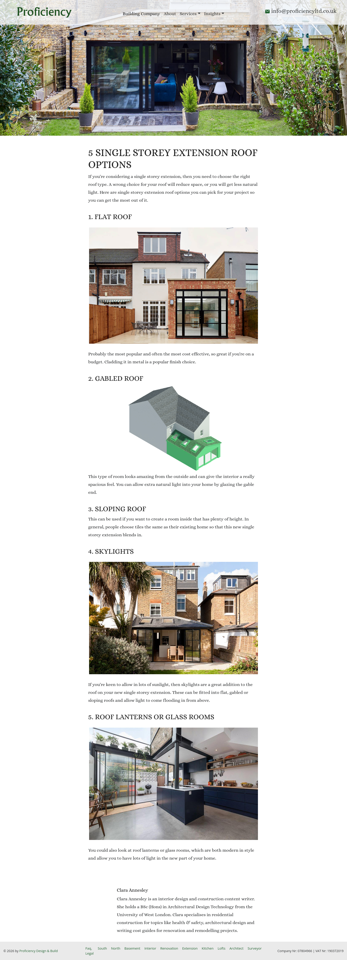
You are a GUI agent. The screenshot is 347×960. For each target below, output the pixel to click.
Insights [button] (212, 13)
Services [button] (188, 13)
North (115, 948)
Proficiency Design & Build (38, 951)
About (170, 13)
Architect (236, 948)
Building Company (141, 13)
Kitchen (207, 948)
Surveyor (255, 948)
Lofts (221, 948)
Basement (132, 948)
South (102, 948)
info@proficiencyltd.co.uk (304, 11)
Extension (190, 948)
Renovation (169, 948)
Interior (150, 948)
